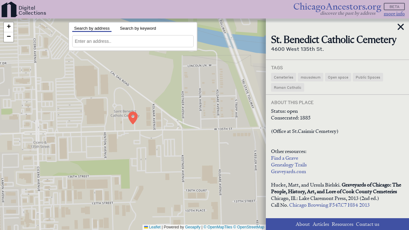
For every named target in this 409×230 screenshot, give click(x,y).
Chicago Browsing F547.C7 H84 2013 (329, 205)
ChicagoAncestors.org (337, 6)
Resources (342, 224)
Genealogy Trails (289, 164)
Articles (321, 224)
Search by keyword (138, 28)
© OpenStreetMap (248, 227)
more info (394, 13)
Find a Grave (284, 158)
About (303, 224)
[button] (133, 117)
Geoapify (192, 227)
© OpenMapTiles (218, 227)
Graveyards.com (288, 171)
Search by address (92, 28)
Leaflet (152, 227)
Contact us (367, 224)
